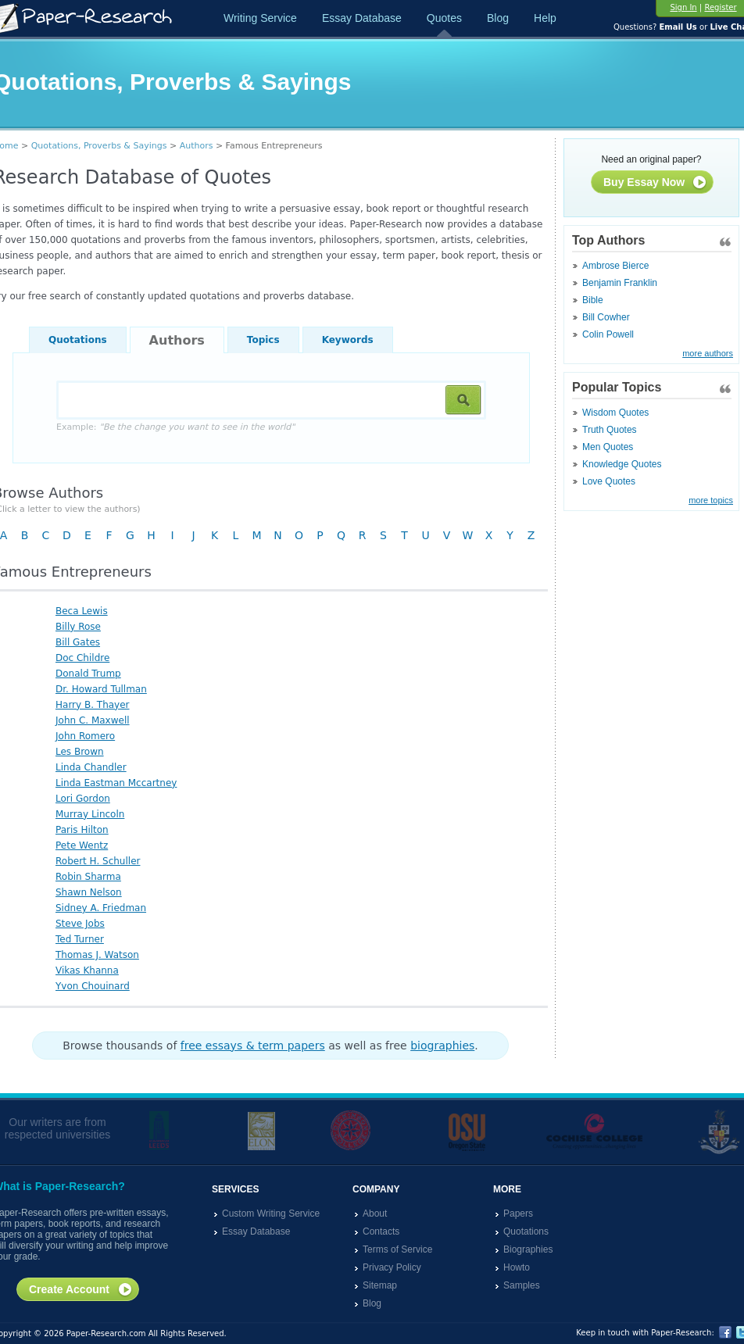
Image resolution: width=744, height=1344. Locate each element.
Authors (196, 146)
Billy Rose (78, 626)
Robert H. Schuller (97, 861)
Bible (592, 300)
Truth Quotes (609, 429)
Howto (516, 1267)
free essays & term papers (253, 1045)
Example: (175, 427)
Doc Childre (82, 657)
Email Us (677, 27)
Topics (263, 339)
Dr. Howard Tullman (101, 689)
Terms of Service (397, 1249)
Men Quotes (607, 446)
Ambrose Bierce (615, 265)
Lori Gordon (82, 798)
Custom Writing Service (271, 1213)
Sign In (683, 7)
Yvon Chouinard (92, 986)
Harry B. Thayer (92, 704)
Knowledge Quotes (621, 464)
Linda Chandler (91, 767)
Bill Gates (77, 642)
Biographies (528, 1249)
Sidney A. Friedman (100, 908)
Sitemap (380, 1285)
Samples (521, 1285)
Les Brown (79, 751)
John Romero (85, 736)
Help (545, 18)
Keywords (348, 339)
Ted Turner (79, 939)
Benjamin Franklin (619, 282)
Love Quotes (608, 481)
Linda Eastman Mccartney (116, 782)
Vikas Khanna (87, 970)
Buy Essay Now (655, 183)
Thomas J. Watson (97, 954)
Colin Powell (608, 334)
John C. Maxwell (92, 720)
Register (720, 7)
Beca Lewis (81, 611)
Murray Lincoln (89, 814)
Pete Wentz (81, 845)
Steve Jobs (80, 923)
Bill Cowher (606, 317)
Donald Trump (88, 673)
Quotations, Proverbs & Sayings (99, 146)
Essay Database (362, 18)
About (375, 1213)
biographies (442, 1045)
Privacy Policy (392, 1267)
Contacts (381, 1231)
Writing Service (260, 18)
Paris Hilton (82, 829)
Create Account (81, 1290)
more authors (707, 353)
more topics (711, 500)
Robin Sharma (88, 876)
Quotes (444, 18)
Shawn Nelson (88, 892)
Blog (498, 18)
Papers (518, 1213)
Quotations (77, 339)
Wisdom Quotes (615, 412)
